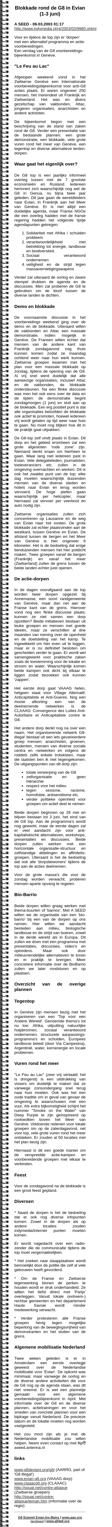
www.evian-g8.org (30, 1478)
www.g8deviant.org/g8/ (34, 1469)
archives (37, 1521)
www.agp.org (72, 1517)
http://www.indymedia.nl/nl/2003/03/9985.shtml (55, 28)
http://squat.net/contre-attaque (40, 1487)
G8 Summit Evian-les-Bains (38, 1517)
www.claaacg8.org (30, 1483)
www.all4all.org (57, 1521)
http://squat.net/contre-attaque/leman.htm (34, 1498)
